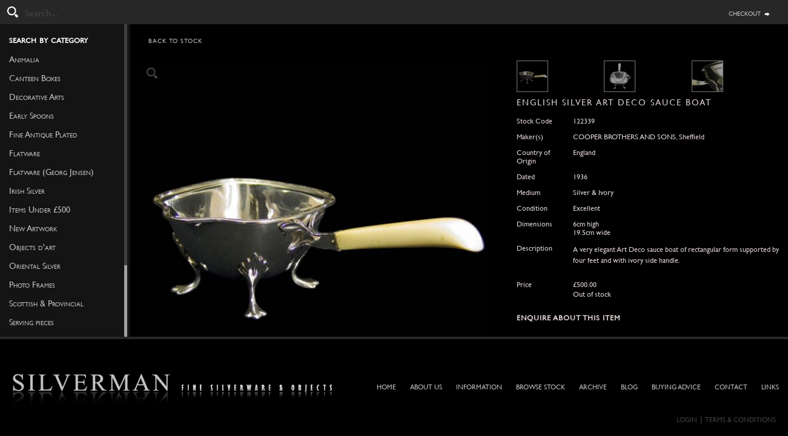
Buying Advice (676, 387)
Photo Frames (32, 284)
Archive (593, 387)
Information (479, 387)
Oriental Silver (35, 266)
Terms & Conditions (740, 420)
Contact (731, 387)
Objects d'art (32, 247)
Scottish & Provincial (46, 303)
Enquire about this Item (568, 318)
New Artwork (33, 228)
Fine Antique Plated (43, 134)
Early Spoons (31, 116)
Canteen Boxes (35, 78)
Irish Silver (27, 191)
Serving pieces (31, 322)
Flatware (24, 153)
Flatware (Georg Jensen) (51, 172)
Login (687, 420)
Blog (629, 387)
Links (770, 387)
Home (386, 387)
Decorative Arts (36, 97)
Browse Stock (540, 387)
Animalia (24, 59)
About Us (426, 387)
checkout (745, 13)
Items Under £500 (39, 209)
